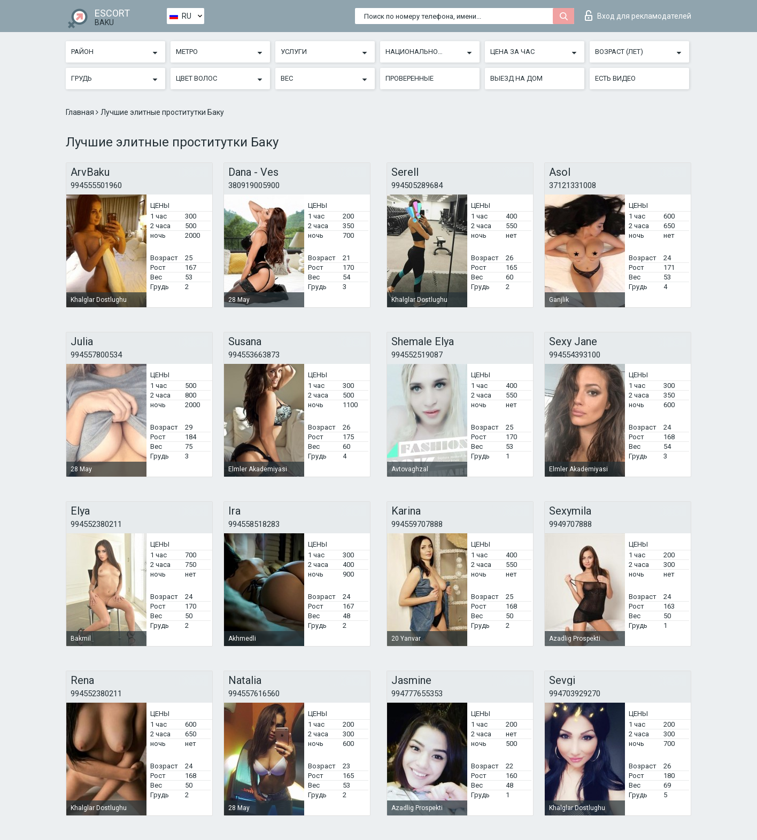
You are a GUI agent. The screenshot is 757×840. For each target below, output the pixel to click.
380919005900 (254, 185)
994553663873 (254, 355)
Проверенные (409, 78)
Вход (638, 15)
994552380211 (96, 524)
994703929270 (574, 693)
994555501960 (96, 185)
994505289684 (417, 185)
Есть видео (615, 78)
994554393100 (574, 355)
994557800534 (96, 355)
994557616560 (254, 693)
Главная (81, 112)
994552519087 (417, 355)
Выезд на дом (516, 78)
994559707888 (417, 524)
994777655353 (417, 693)
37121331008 (572, 185)
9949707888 (570, 524)
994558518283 (254, 524)
